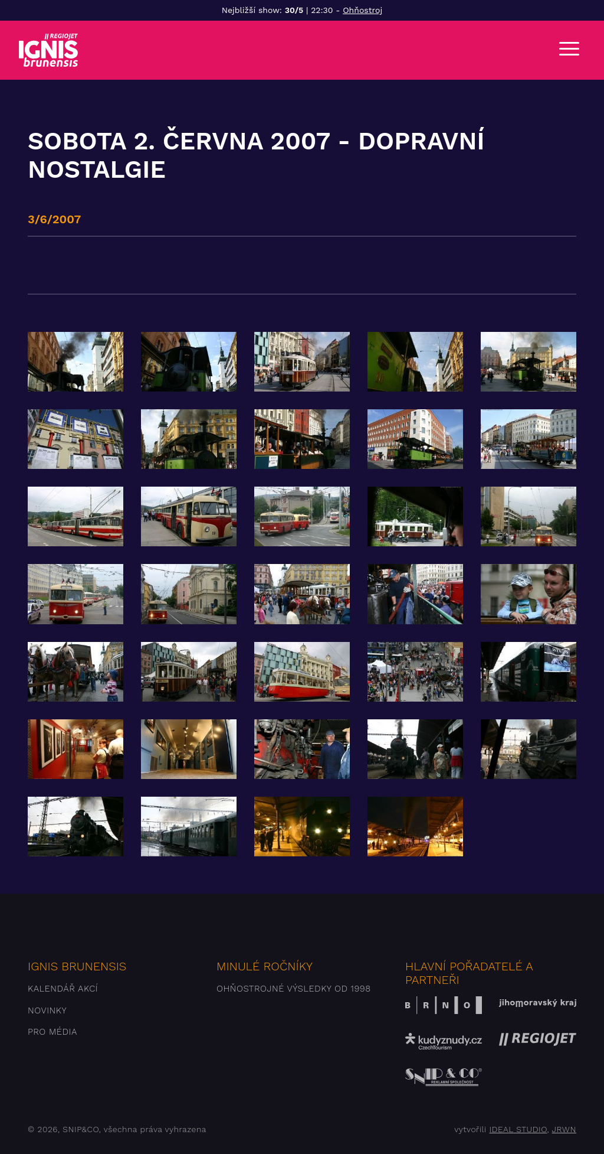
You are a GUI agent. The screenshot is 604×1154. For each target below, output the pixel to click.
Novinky (47, 1010)
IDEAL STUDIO (518, 1129)
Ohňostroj (362, 10)
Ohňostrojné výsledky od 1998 (293, 988)
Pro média (52, 1031)
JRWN (564, 1129)
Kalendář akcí (63, 988)
